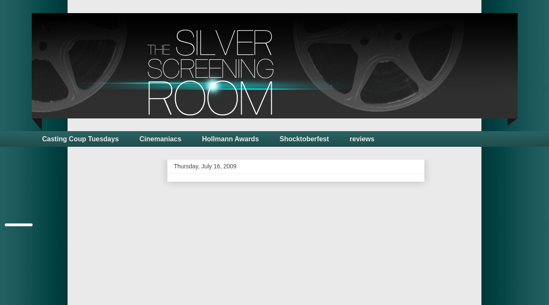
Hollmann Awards (230, 139)
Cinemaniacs (161, 139)
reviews (362, 139)
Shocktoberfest (304, 139)
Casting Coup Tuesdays (80, 139)
